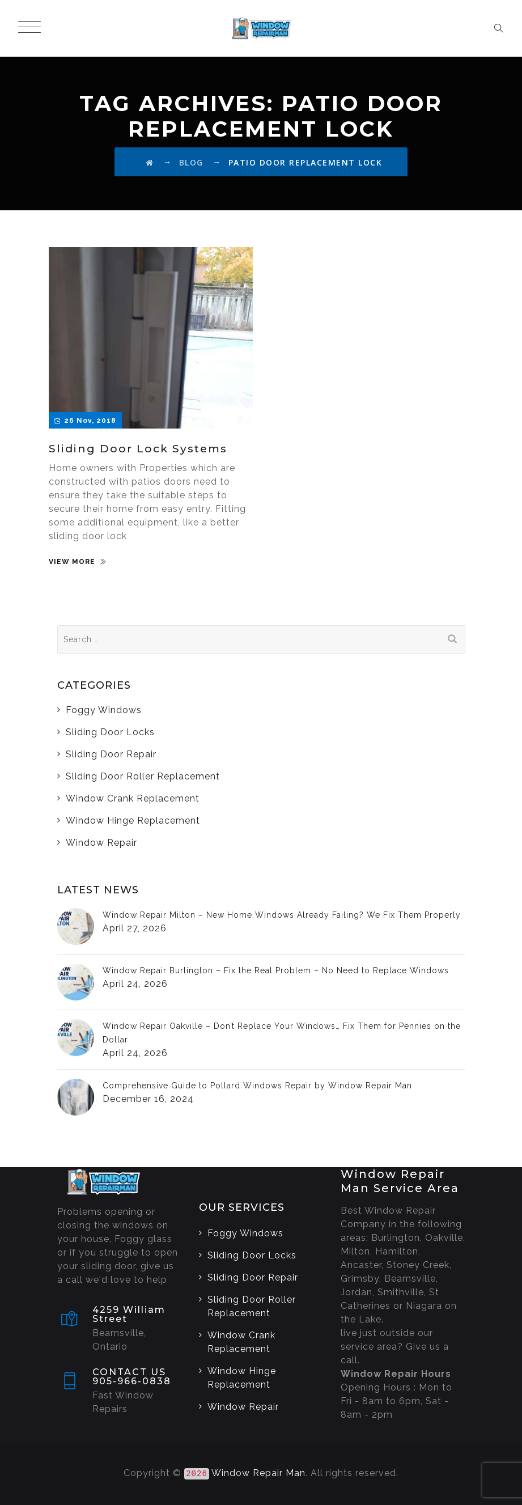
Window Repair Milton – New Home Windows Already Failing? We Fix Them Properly (282, 914)
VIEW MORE (72, 562)
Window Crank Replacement (133, 798)
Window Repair (101, 842)
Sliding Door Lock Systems (138, 448)
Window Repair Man (258, 1473)
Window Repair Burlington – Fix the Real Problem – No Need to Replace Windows (276, 970)
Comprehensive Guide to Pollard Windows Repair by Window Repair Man (257, 1085)
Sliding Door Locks (110, 732)
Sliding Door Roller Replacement (143, 776)
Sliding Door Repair (111, 754)
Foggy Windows (104, 710)
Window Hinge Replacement (133, 820)
